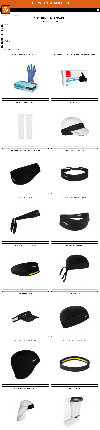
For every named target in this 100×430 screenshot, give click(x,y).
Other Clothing (5, 41)
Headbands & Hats (7, 33)
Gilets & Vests (5, 24)
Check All (5, 49)
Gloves (3, 29)
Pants (2, 45)
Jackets (3, 37)
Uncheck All (14, 49)
